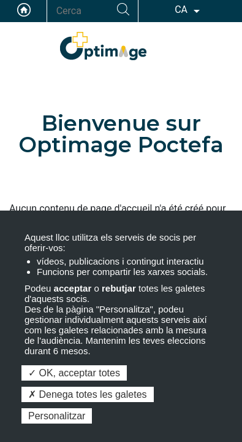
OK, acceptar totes (74, 373)
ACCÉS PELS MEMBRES (220, 43)
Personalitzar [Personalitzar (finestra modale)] (56, 416)
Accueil (24, 10)
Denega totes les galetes (87, 394)
